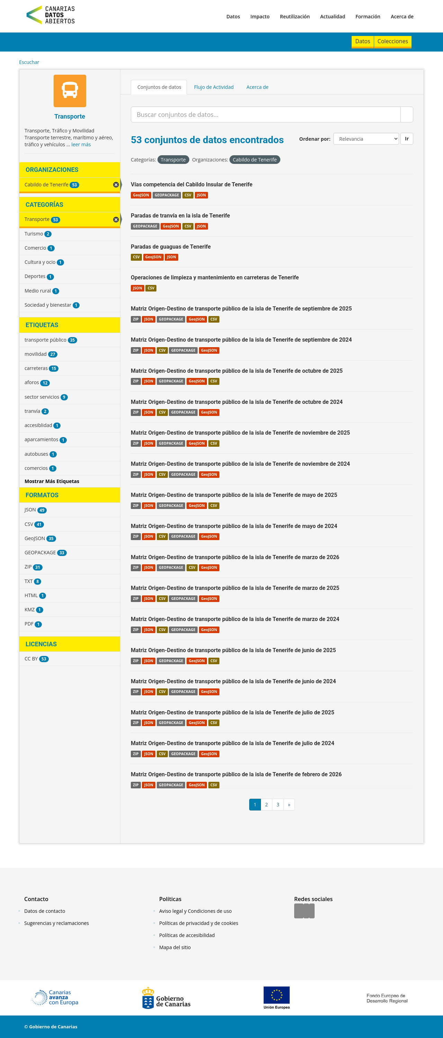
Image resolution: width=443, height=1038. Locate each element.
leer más (81, 144)
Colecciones (393, 41)
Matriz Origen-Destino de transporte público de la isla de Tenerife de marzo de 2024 (235, 619)
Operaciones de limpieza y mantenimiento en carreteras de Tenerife (215, 277)
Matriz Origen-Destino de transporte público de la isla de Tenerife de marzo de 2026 (235, 557)
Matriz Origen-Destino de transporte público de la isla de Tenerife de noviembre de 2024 (240, 464)
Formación (367, 16)
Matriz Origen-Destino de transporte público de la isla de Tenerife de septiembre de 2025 (241, 308)
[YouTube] (312, 911)
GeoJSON (141, 195)
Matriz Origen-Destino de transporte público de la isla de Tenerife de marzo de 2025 (235, 588)
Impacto (260, 16)
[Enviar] (406, 114)
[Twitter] (306, 911)
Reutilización (295, 16)
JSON (201, 195)
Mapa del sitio (175, 947)
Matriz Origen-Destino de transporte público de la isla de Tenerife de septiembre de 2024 (241, 339)
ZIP (135, 319)
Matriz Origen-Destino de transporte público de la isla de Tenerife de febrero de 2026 (236, 774)
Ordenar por (314, 139)
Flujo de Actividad (214, 87)
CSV (187, 195)
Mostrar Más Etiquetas (52, 481)
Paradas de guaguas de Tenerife (171, 246)
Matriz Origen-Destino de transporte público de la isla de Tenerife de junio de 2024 (233, 681)
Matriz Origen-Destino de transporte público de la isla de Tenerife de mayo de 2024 (234, 526)
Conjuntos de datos (159, 87)
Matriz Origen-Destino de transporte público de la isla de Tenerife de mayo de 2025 (234, 495)
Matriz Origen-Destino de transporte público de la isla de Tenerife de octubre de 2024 (237, 402)
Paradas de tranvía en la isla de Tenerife (180, 215)
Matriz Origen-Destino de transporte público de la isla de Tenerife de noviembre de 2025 (240, 432)
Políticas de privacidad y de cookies (198, 923)
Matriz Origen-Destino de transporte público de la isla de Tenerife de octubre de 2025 (237, 371)
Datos (233, 16)
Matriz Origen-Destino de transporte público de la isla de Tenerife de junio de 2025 (233, 650)
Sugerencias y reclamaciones (56, 923)
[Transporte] (70, 92)
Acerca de (402, 16)
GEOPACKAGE (167, 195)
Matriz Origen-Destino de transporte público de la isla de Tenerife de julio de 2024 (232, 743)
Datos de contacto (44, 911)
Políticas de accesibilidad (187, 935)
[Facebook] (299, 911)
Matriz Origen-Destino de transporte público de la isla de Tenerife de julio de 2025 (232, 712)
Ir (407, 138)
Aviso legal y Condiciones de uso (195, 911)
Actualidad (332, 16)
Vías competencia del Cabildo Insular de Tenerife (191, 184)
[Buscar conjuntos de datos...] (266, 114)
